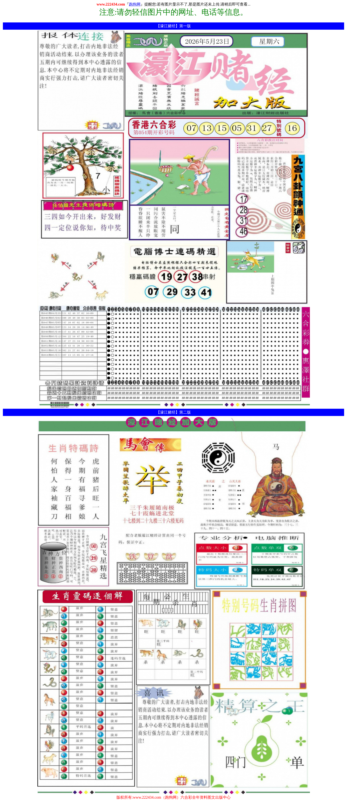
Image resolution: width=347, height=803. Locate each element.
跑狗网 (134, 4)
